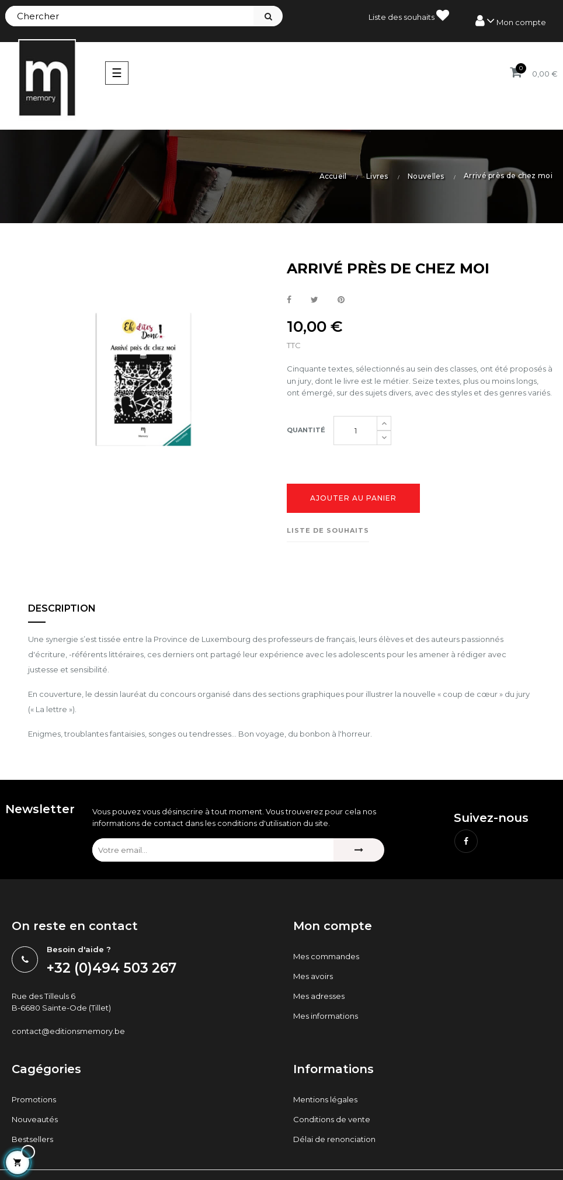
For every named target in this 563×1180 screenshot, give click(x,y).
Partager (289, 300)
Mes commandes (326, 956)
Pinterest (341, 300)
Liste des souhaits (409, 15)
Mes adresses (319, 996)
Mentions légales (325, 1099)
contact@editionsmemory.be (68, 1031)
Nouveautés (35, 1119)
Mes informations (325, 1016)
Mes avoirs (313, 976)
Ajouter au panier (353, 498)
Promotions (34, 1099)
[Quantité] (355, 430)
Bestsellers (32, 1139)
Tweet (314, 300)
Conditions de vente (331, 1119)
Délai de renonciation (334, 1139)
